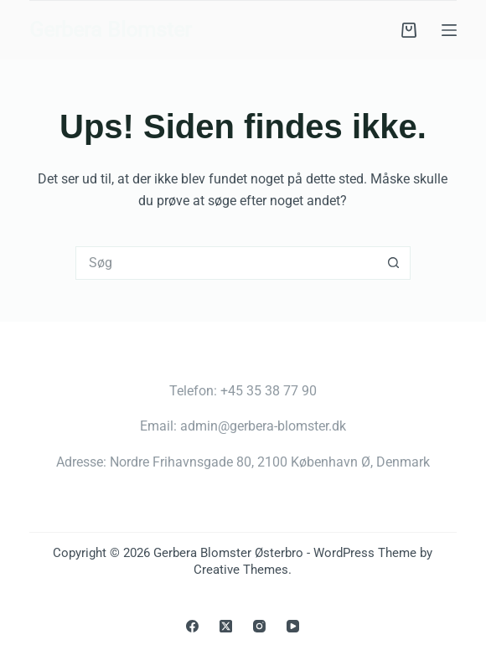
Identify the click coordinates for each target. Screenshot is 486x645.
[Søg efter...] (226, 263)
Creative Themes (241, 569)
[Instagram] (259, 626)
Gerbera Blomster (110, 30)
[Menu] (449, 30)
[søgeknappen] (394, 263)
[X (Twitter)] (226, 626)
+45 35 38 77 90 (268, 391)
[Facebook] (192, 626)
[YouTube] (293, 626)
